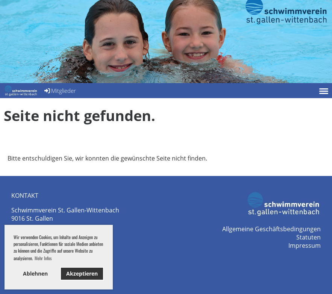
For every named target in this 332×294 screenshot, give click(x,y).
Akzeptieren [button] (82, 273)
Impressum (304, 245)
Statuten (308, 237)
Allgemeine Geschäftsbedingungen (271, 229)
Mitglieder (59, 90)
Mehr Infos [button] (43, 258)
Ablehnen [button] (35, 273)
